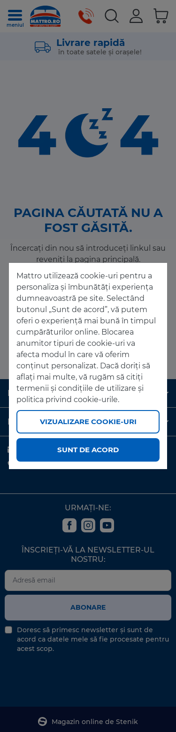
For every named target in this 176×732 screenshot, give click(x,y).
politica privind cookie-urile (67, 399)
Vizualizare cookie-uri (88, 421)
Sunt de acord (88, 449)
